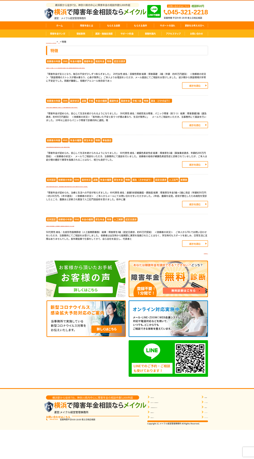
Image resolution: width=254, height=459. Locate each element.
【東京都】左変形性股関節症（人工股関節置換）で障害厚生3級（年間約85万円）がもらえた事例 (117, 253)
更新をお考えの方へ (194, 25)
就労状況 (74, 109)
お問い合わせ (196, 33)
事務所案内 (150, 33)
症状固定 (51, 196)
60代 (65, 152)
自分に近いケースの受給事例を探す (167, 431)
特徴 (109, 61)
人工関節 (118, 244)
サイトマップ (199, 441)
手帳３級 (136, 109)
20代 (65, 61)
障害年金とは (86, 25)
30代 (65, 109)
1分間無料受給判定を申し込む (165, 436)
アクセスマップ (173, 33)
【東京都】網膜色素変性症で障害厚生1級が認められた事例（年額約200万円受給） (106, 161)
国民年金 (99, 61)
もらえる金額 (113, 25)
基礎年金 (88, 61)
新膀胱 (183, 196)
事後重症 (106, 152)
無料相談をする (158, 441)
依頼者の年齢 (53, 61)
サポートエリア (200, 446)
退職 (84, 109)
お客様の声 (198, 436)
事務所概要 (198, 426)
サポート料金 (127, 33)
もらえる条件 (140, 25)
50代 (76, 244)
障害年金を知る (158, 426)
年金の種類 (75, 61)
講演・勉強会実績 (103, 33)
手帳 (91, 109)
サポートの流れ (167, 25)
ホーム (59, 25)
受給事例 (80, 33)
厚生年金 (88, 152)
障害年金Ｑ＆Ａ (158, 446)
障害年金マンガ (57, 33)
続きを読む (195, 94)
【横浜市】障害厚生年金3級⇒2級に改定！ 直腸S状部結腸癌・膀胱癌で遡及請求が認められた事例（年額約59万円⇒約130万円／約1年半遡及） (127, 207)
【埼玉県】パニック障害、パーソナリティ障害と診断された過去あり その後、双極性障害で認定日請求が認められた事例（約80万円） (125, 72)
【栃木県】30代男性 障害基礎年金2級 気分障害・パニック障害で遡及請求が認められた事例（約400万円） (126, 118)
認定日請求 (119, 61)
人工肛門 (173, 196)
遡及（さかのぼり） (161, 109)
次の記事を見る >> (197, 281)
